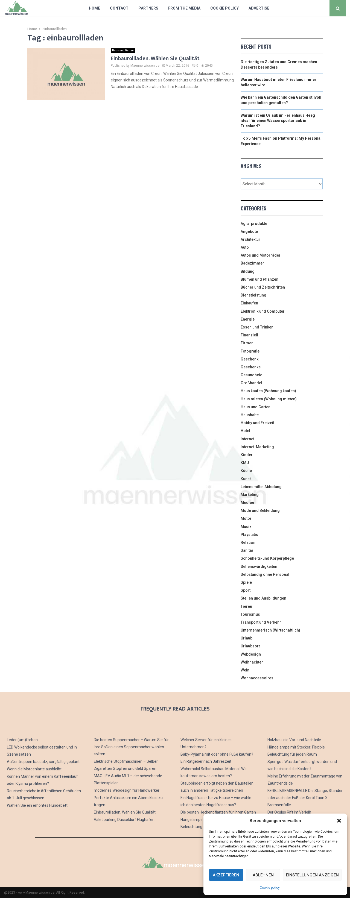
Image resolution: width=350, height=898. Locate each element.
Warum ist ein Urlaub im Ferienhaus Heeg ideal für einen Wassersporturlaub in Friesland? (278, 120)
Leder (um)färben (22, 740)
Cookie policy (270, 888)
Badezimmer (252, 263)
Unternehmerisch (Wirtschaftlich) (270, 630)
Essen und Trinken (257, 327)
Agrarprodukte (254, 223)
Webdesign (251, 654)
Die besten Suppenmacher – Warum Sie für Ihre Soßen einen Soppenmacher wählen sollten (131, 747)
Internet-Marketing (257, 447)
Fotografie (250, 351)
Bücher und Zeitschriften (263, 287)
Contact (119, 8)
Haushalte (250, 415)
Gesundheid (251, 375)
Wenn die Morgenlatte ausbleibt (34, 769)
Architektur (250, 239)
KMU (245, 462)
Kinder (247, 455)
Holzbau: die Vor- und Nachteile (294, 740)
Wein (245, 670)
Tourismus (250, 614)
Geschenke (251, 367)
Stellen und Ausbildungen (263, 598)
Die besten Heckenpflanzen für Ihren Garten (218, 812)
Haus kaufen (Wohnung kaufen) (268, 391)
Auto (245, 247)
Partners (148, 8)
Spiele (246, 582)
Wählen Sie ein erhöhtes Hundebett (37, 805)
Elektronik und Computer (263, 311)
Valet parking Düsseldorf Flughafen (124, 819)
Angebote (249, 231)
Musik (246, 526)
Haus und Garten (123, 50)
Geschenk (249, 359)
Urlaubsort (250, 646)
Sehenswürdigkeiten (259, 566)
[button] (339, 820)
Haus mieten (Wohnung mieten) (269, 399)
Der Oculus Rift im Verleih (289, 812)
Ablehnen (263, 875)
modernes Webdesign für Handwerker (126, 790)
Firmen (247, 343)
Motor (246, 518)
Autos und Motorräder (261, 255)
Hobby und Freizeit (257, 423)
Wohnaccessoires (257, 678)
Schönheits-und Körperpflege (267, 558)
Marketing (250, 494)
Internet (247, 439)
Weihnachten (252, 662)
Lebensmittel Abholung (261, 487)
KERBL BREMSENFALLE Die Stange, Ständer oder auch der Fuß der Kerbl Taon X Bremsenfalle (305, 797)
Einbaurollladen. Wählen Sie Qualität (155, 58)
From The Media (184, 8)
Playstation (251, 534)
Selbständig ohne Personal (265, 574)
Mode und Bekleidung (260, 510)
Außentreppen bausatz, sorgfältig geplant (43, 761)
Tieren (246, 606)
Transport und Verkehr (261, 622)
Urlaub (246, 638)
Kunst (246, 479)
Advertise (259, 8)
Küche (246, 470)
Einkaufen (249, 303)
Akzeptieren (226, 875)
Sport (245, 590)
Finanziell (249, 335)
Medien (247, 502)
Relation (248, 542)
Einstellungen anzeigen (312, 875)
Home (94, 8)
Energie (248, 319)
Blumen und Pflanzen (259, 279)
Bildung (248, 271)
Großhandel (251, 383)
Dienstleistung (253, 295)
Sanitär (247, 550)
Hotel (245, 431)
